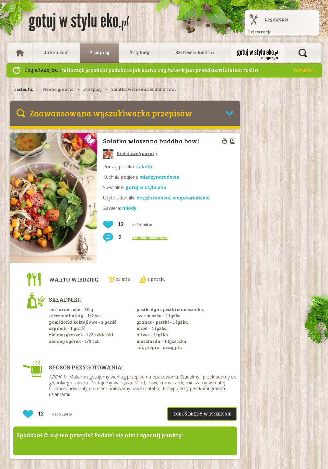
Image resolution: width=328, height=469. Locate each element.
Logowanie (276, 19)
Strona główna (58, 89)
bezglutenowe (153, 198)
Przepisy (99, 52)
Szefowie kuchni (194, 52)
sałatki (144, 166)
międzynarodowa (159, 177)
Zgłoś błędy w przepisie (202, 414)
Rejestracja (260, 32)
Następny (16, 70)
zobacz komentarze (150, 237)
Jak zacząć (56, 52)
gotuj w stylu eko (145, 187)
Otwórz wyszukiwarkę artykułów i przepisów (302, 53)
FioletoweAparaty (130, 153)
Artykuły (139, 52)
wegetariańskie (191, 198)
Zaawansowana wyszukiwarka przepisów (110, 113)
